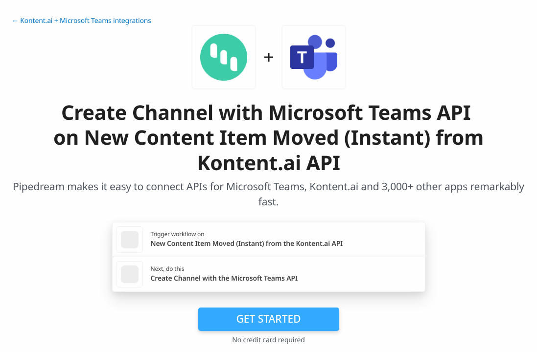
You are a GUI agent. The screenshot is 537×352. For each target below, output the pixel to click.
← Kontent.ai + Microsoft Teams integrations (81, 20)
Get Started (268, 319)
